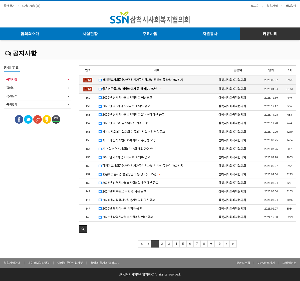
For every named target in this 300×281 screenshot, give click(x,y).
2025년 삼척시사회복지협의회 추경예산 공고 (128, 183)
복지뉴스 (11, 96)
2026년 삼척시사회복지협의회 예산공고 (125, 97)
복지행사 (11, 104)
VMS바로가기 (266, 263)
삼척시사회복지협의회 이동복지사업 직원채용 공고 (132, 132)
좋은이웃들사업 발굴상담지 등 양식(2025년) (130, 89)
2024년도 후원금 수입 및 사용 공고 (122, 191)
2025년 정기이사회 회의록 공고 (120, 208)
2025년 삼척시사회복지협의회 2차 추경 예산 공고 (131, 114)
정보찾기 (290, 5)
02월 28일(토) (31, 5)
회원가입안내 (12, 263)
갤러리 (10, 87)
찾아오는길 (243, 263)
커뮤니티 (269, 33)
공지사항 (21, 53)
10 (219, 244)
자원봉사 (209, 33)
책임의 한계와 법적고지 (104, 263)
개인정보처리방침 (39, 263)
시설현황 (90, 33)
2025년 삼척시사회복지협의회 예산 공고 (126, 217)
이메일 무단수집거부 (70, 263)
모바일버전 (289, 263)
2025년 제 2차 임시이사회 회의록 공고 (125, 123)
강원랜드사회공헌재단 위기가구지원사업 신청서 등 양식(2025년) (141, 80)
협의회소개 (30, 33)
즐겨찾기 (9, 5)
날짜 (271, 70)
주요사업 (149, 33)
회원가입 (272, 5)
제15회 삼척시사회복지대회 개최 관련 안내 (127, 149)
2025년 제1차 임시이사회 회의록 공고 (124, 157)
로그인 (255, 5)
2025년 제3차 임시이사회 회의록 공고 (124, 106)
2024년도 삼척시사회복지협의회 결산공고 (127, 200)
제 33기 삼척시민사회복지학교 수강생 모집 (127, 140)
